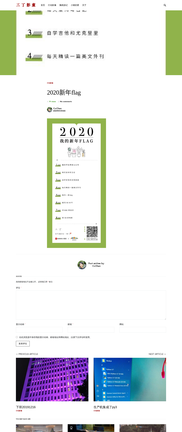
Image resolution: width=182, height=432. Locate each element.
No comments (66, 102)
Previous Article (28, 354)
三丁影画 (26, 5)
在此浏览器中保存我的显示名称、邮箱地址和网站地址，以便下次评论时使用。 (55, 337)
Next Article (156, 354)
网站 (121, 324)
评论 (18, 288)
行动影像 (50, 83)
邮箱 (70, 324)
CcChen (57, 108)
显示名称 (21, 324)
